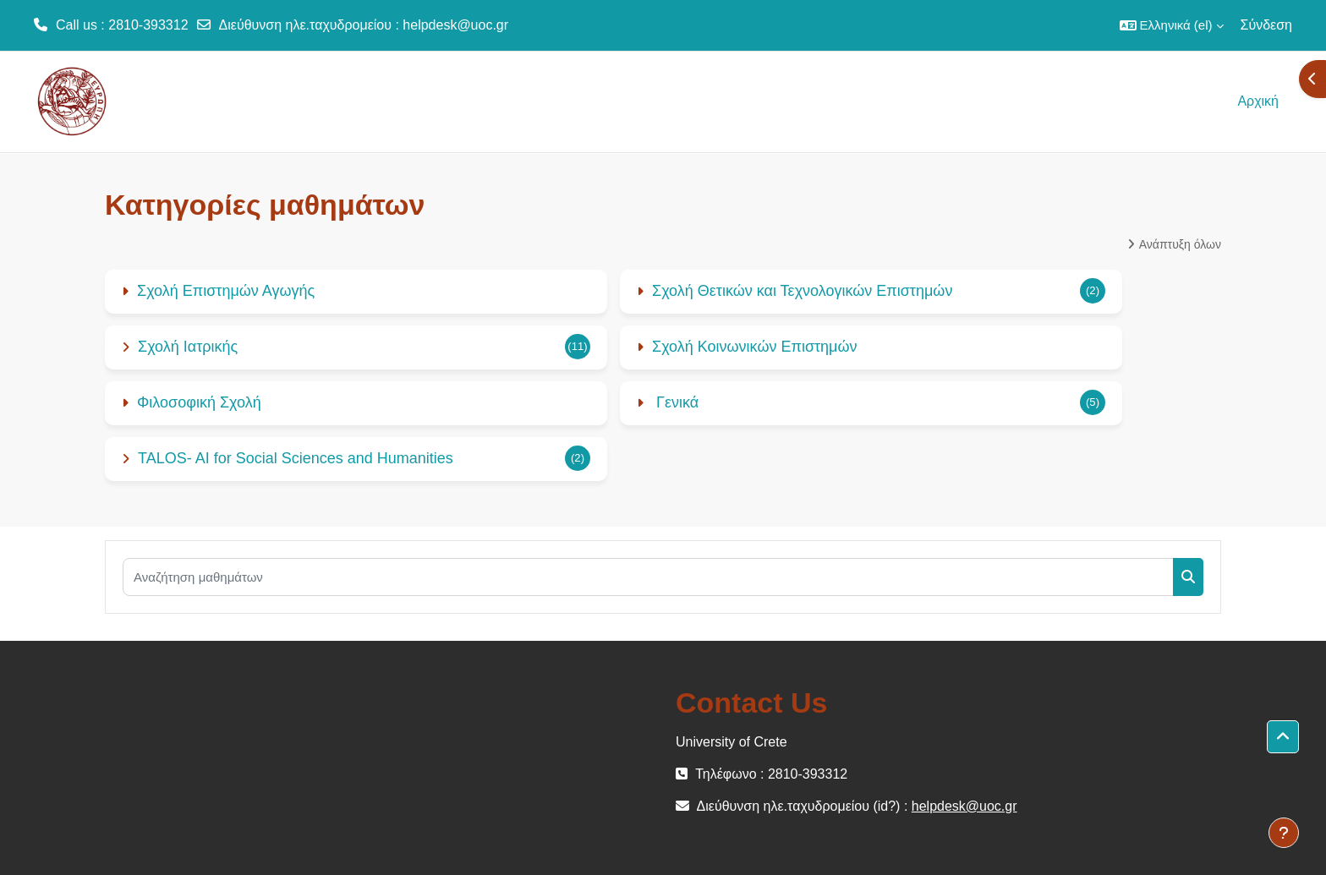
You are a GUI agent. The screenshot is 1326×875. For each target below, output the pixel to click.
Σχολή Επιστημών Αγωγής (226, 290)
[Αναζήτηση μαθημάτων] (648, 577)
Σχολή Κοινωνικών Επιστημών (755, 346)
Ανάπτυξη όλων (1180, 244)
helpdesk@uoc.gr (455, 25)
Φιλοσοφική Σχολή (199, 402)
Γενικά (675, 402)
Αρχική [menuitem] (1258, 101)
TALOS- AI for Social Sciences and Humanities (295, 458)
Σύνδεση (1266, 25)
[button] (1172, 25)
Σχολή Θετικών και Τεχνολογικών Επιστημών (802, 290)
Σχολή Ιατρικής (188, 346)
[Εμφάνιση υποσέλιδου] (1283, 833)
